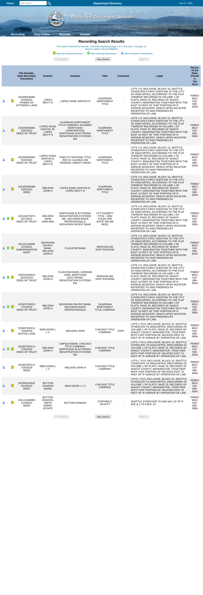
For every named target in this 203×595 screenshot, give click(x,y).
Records (64, 34)
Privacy (100, 424)
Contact (85, 34)
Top (44, 424)
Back (54, 424)
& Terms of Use (113, 424)
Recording (18, 34)
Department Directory (107, 3)
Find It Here (42, 34)
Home (68, 424)
